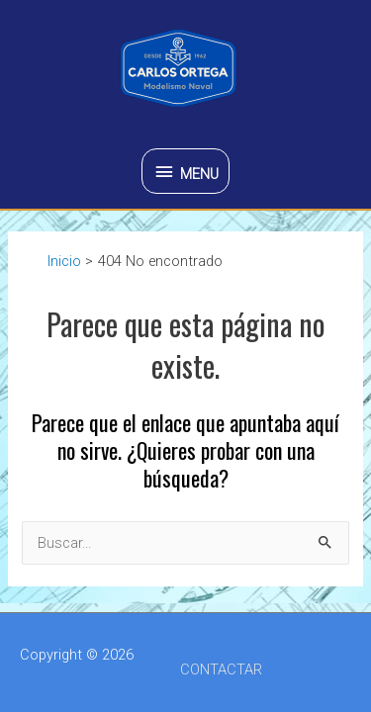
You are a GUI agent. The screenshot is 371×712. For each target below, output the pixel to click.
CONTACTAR (221, 669)
